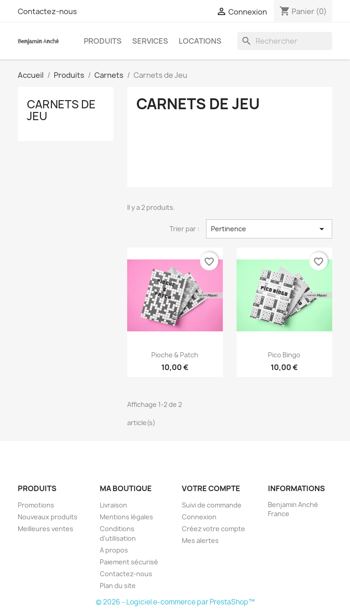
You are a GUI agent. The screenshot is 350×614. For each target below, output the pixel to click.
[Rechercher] (284, 41)
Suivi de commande (212, 505)
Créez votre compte (213, 528)
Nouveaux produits (47, 517)
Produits (103, 41)
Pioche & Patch (174, 354)
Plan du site (118, 585)
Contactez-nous (47, 11)
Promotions (36, 505)
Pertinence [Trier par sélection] (269, 228)
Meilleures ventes (45, 528)
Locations (200, 41)
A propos (114, 550)
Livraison (113, 505)
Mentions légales (126, 517)
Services (150, 41)
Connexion (199, 517)
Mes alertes (200, 540)
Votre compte (211, 488)
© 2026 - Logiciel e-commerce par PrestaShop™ (175, 602)
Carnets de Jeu (61, 110)
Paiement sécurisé (129, 562)
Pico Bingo (284, 354)
